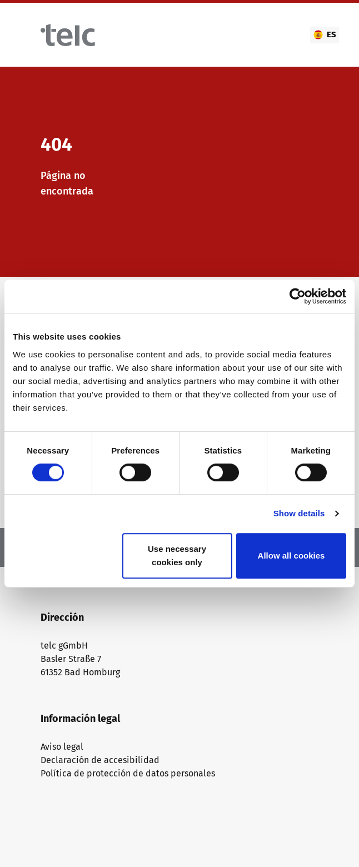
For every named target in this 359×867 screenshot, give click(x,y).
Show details (299, 513)
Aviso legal (62, 746)
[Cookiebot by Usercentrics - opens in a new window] (297, 296)
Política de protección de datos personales (128, 773)
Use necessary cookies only (177, 555)
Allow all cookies (291, 555)
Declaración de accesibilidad (100, 760)
